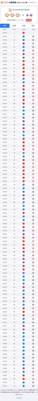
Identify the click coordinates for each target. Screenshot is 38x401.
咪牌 (28, 20)
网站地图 (19, 398)
